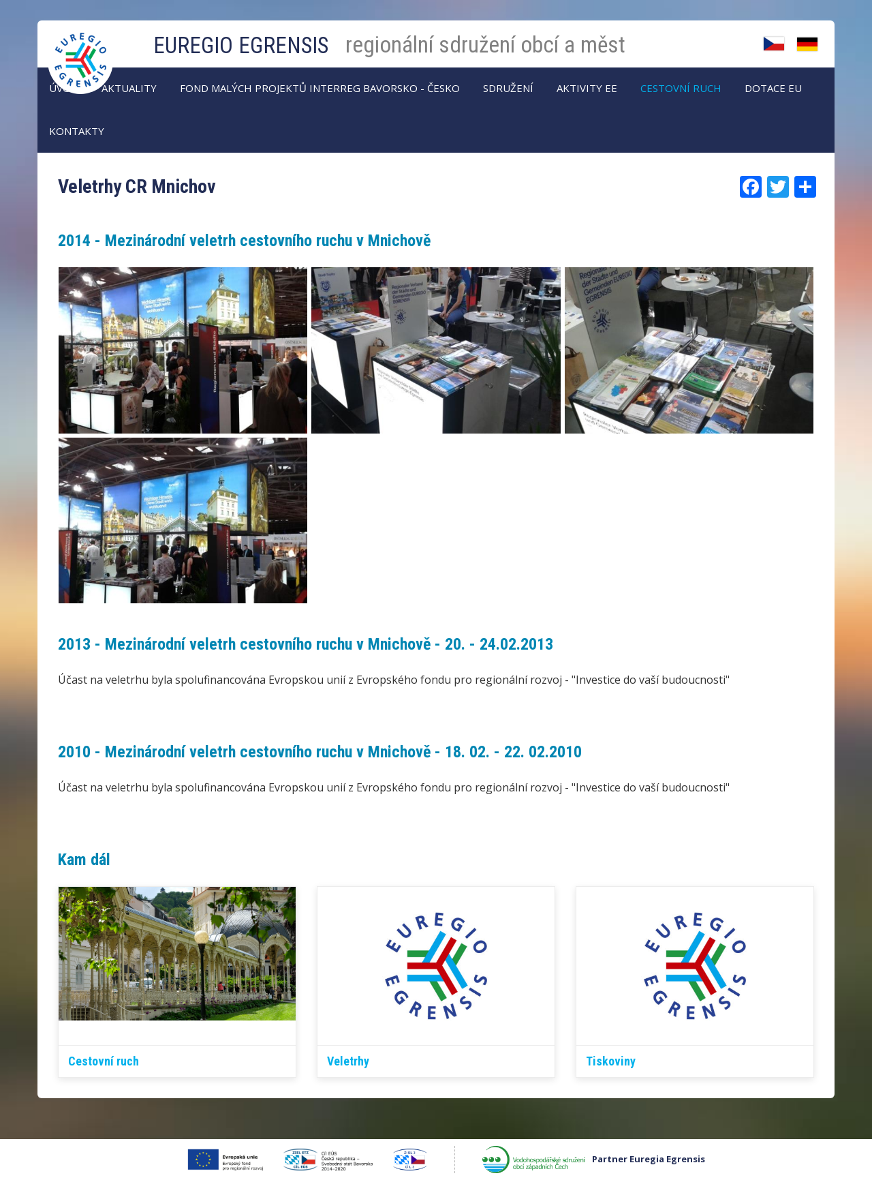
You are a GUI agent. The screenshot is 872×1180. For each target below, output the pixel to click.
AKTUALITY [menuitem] (129, 88)
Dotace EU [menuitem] (773, 88)
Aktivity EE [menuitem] (587, 88)
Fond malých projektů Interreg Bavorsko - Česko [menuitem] (320, 88)
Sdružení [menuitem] (508, 88)
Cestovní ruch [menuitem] (680, 88)
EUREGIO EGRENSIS (240, 45)
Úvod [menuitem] (63, 88)
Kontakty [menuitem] (76, 131)
